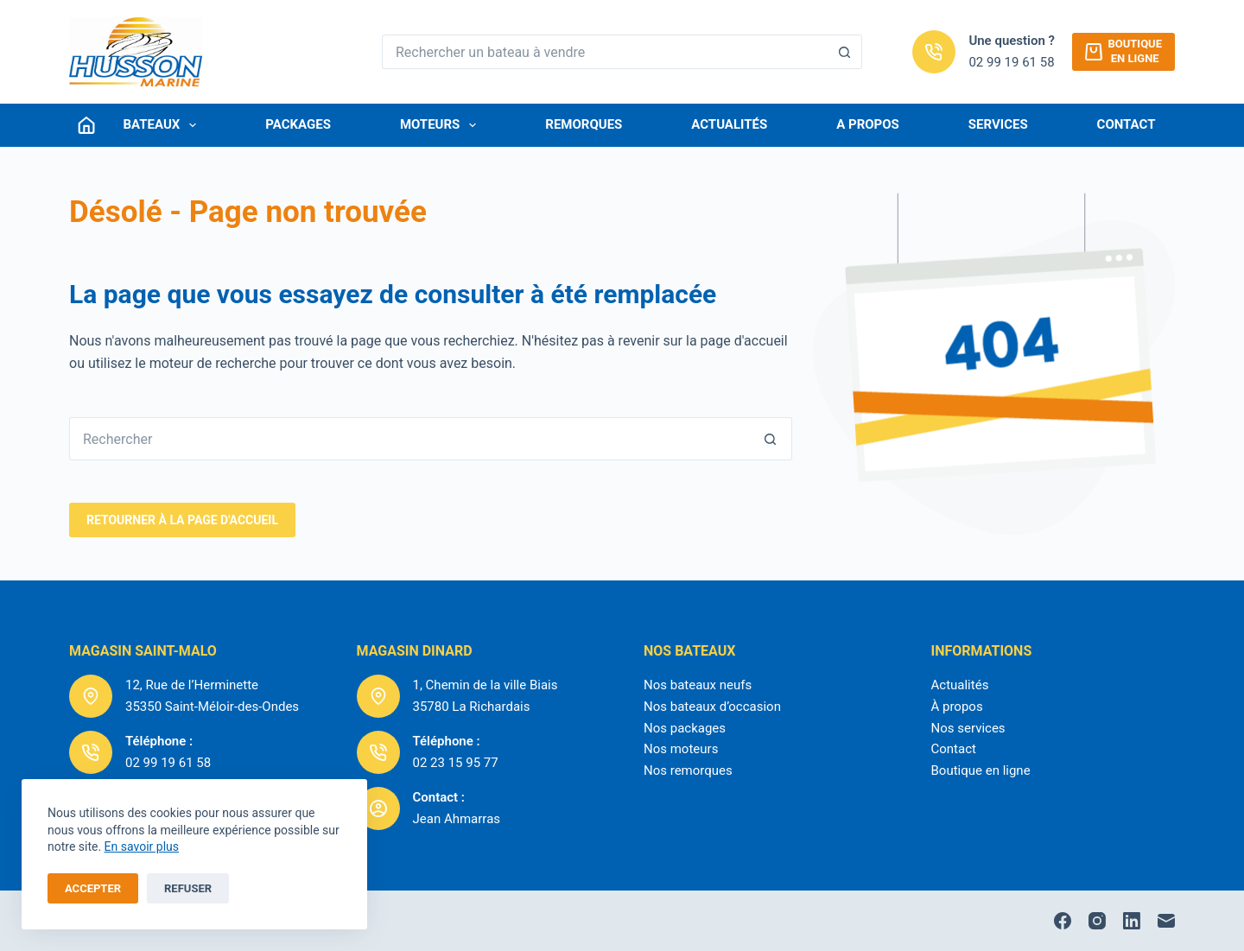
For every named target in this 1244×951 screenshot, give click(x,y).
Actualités (729, 124)
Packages (298, 124)
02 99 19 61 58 (1011, 62)
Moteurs (441, 125)
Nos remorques (688, 770)
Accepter (93, 888)
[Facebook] (1062, 920)
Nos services (968, 728)
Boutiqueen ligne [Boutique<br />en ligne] (1123, 51)
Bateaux (164, 125)
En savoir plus (142, 846)
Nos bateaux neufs (698, 685)
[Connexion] (86, 125)
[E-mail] (1166, 920)
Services (998, 124)
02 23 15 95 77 (455, 762)
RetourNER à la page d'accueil (182, 520)
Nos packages (685, 728)
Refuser (188, 888)
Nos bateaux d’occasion (712, 706)
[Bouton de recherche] (845, 52)
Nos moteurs (681, 749)
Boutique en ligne (981, 770)
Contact (1126, 124)
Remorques (583, 124)
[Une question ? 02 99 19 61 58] (933, 51)
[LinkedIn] (1131, 920)
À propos (957, 706)
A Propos (867, 124)
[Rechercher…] (605, 52)
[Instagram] (1097, 920)
